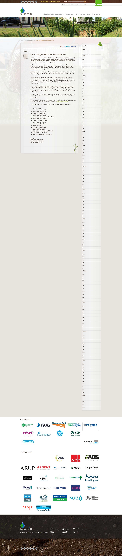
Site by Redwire (44, 532)
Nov (83, 103)
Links (74, 532)
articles (33, 40)
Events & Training (71, 4)
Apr (83, 70)
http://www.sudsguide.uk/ (63, 101)
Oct (83, 106)
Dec (83, 79)
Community (96, 14)
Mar (83, 94)
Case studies (59, 14)
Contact (84, 4)
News (88, 14)
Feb (83, 73)
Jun (83, 65)
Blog (74, 531)
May (83, 67)
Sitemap (31, 532)
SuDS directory (80, 14)
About (78, 4)
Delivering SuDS (48, 14)
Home (63, 4)
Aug (83, 59)
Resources (69, 14)
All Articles (27, 40)
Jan (83, 53)
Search (65, 1)
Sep (83, 108)
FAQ (63, 534)
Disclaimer (37, 532)
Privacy (63, 528)
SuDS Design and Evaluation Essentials (45, 40)
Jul (83, 62)
